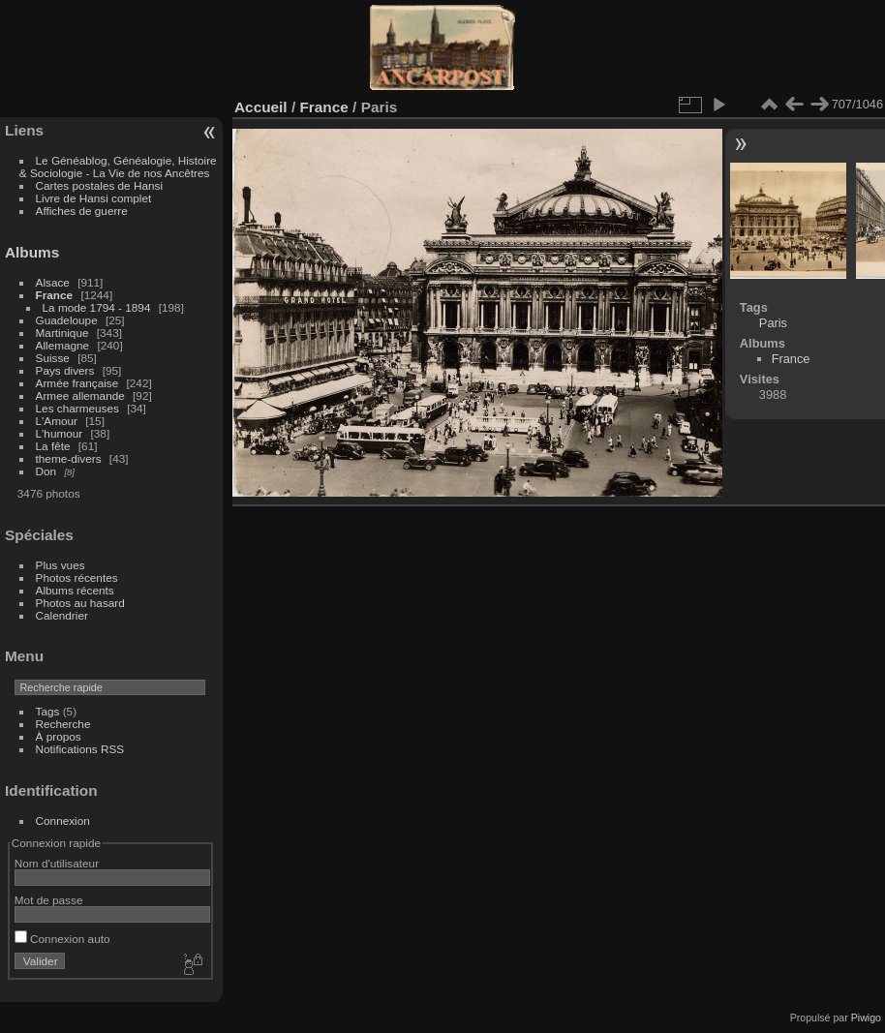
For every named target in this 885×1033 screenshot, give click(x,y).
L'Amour (56, 420)
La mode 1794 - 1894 (97, 307)
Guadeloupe (67, 320)
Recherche (63, 723)
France (55, 295)
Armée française (77, 383)
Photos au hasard (80, 602)
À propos (58, 736)
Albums (32, 252)
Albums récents (75, 590)
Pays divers (65, 370)
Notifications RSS (80, 749)
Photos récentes (77, 577)
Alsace (53, 282)
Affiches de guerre (82, 210)
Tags (48, 711)
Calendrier (62, 615)
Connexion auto (62, 938)
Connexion (63, 820)
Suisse (53, 357)
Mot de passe (49, 900)
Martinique (62, 332)
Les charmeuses (77, 408)
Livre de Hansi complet (94, 198)
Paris (773, 323)
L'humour (59, 433)
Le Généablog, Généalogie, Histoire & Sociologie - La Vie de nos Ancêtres (118, 166)
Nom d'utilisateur (57, 863)
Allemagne (63, 345)
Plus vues (60, 565)
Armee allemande (80, 395)
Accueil (261, 107)
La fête (53, 446)
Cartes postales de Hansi (99, 185)
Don (46, 471)
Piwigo (866, 1017)
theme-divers (69, 458)
